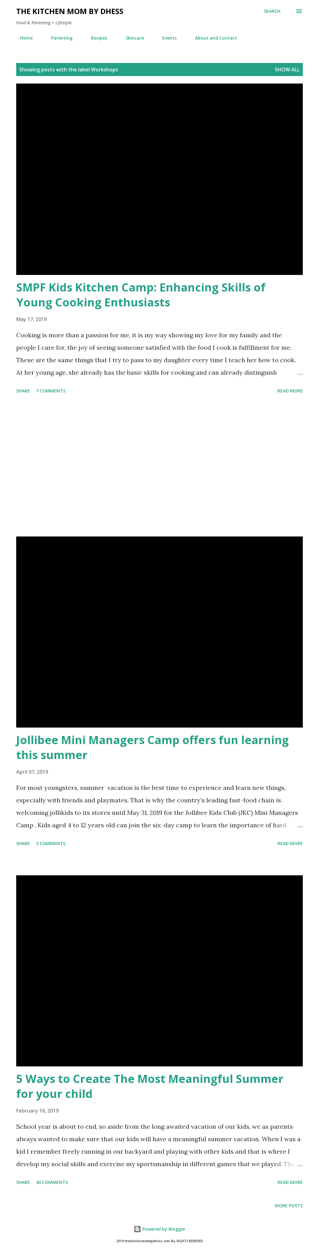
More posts (289, 1206)
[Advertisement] (159, 466)
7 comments (50, 391)
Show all (287, 69)
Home (22, 38)
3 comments (50, 843)
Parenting (58, 38)
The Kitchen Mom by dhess (69, 11)
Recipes (95, 38)
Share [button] (23, 391)
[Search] (272, 11)
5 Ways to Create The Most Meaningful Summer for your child (149, 1086)
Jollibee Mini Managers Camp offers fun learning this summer (152, 747)
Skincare (131, 38)
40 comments (52, 1182)
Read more (290, 391)
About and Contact (212, 38)
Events (166, 38)
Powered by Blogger (159, 1229)
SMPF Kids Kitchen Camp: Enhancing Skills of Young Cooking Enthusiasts (140, 295)
